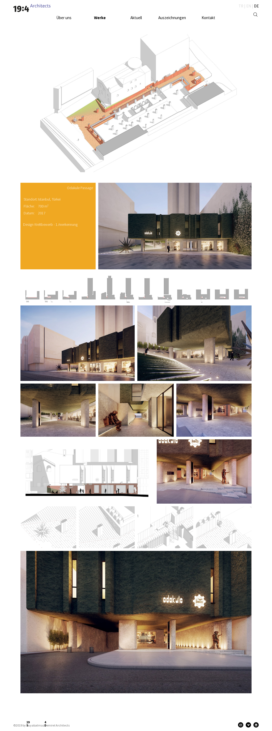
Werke (100, 17)
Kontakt (208, 17)
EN (248, 5)
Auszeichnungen (172, 17)
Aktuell (136, 17)
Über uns (63, 17)
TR (241, 5)
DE (256, 5)
